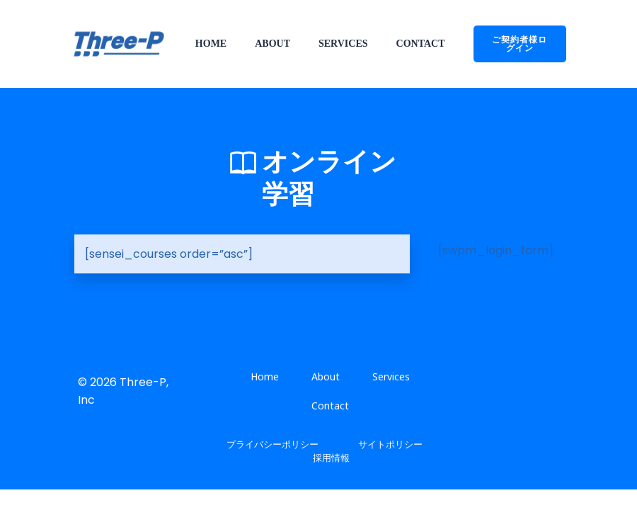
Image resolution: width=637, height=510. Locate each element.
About (272, 43)
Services (343, 43)
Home (210, 43)
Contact (420, 43)
